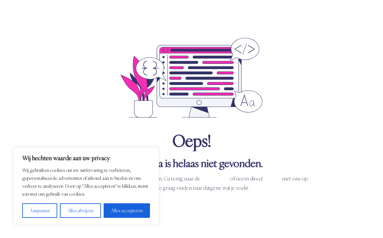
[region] (86, 186)
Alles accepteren (127, 211)
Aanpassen (39, 211)
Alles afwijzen (80, 211)
